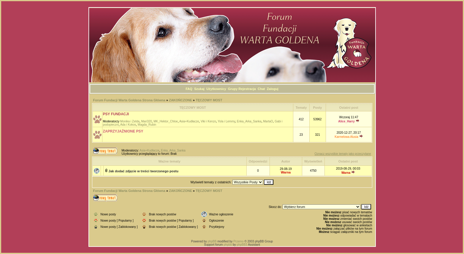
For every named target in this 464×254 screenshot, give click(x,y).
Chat (261, 89)
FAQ (189, 89)
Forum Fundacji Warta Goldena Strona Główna (129, 100)
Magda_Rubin (147, 124)
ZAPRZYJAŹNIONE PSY (123, 131)
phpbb (228, 244)
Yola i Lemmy (226, 121)
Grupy (232, 89)
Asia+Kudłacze (189, 121)
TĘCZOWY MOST (209, 100)
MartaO (268, 121)
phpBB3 (242, 244)
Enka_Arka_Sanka (249, 121)
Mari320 (146, 121)
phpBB (212, 241)
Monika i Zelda (130, 121)
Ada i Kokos (128, 124)
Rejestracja (247, 89)
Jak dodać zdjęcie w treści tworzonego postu (143, 171)
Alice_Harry (346, 121)
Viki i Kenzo (208, 121)
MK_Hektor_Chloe (165, 121)
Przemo (238, 241)
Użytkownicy (216, 89)
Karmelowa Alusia (346, 136)
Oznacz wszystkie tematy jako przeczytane (342, 153)
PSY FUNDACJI (116, 114)
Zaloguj (272, 89)
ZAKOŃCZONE (180, 100)
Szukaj (199, 89)
